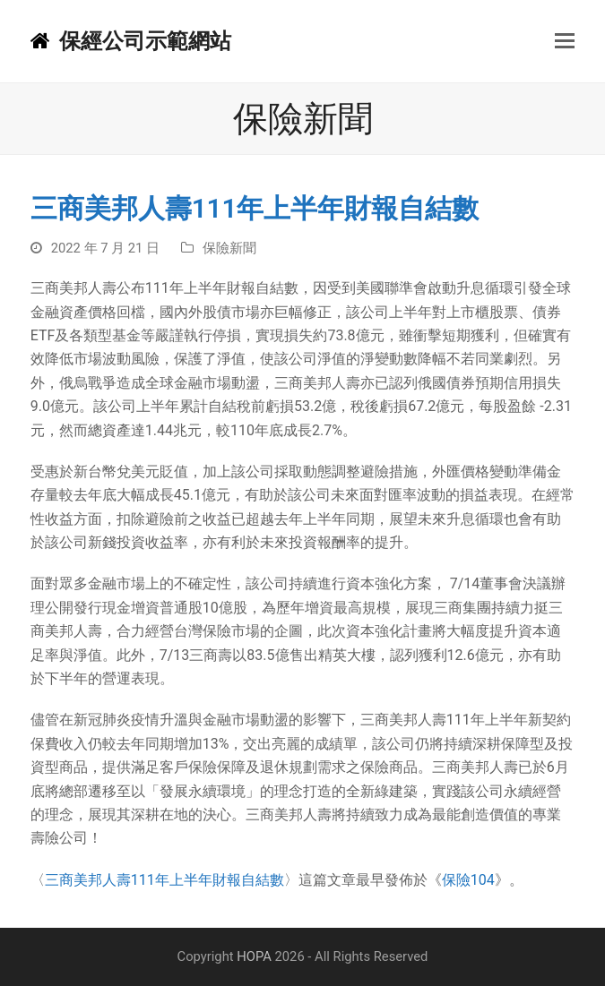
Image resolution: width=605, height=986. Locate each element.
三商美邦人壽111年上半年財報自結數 (164, 879)
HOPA (254, 956)
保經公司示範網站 (130, 41)
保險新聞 (229, 248)
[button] (565, 41)
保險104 (468, 879)
